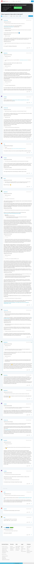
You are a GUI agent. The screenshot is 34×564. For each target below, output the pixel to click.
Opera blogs (17, 545)
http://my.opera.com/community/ (9, 24)
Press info (28, 545)
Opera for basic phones (5, 557)
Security (22, 544)
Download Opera (18, 5)
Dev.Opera (17, 548)
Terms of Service (23, 549)
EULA (22, 548)
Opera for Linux (4, 548)
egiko (4, 515)
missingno (5, 469)
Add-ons (11, 544)
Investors (28, 548)
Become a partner (29, 549)
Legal (22, 542)
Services (12, 542)
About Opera (29, 544)
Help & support (18, 544)
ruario (4, 490)
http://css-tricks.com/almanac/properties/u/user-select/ (18, 146)
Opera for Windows (4, 14)
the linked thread (7, 427)
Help (16, 542)
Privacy (22, 545)
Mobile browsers (4, 552)
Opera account (12, 545)
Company (29, 542)
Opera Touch (4, 556)
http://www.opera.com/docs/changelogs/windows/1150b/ (12, 211)
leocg (4, 525)
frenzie (5, 176)
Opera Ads (11, 548)
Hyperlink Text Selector (22, 495)
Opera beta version (5, 549)
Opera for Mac (4, 547)
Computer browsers (4, 544)
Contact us (28, 550)
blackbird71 (5, 438)
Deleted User (5, 51)
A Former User (6, 18)
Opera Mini (4, 555)
